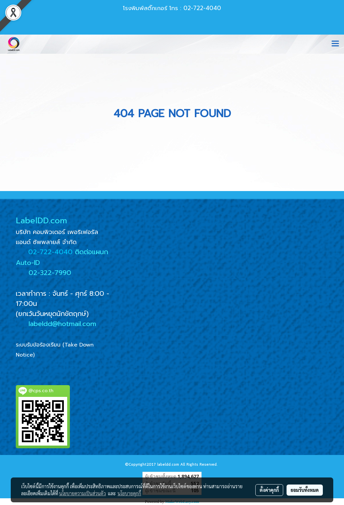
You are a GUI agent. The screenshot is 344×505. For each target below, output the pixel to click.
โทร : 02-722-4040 (195, 8)
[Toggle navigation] (335, 44)
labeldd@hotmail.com (62, 324)
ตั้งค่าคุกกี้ (269, 490)
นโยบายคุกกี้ (129, 493)
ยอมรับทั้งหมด (305, 490)
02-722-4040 (50, 252)
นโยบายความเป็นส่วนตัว (82, 493)
